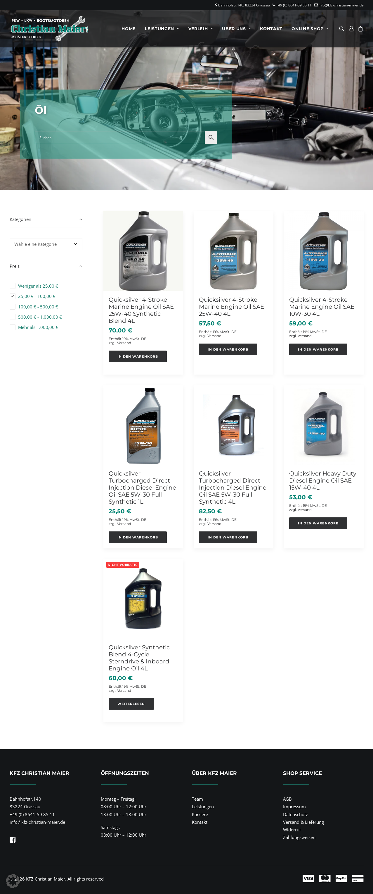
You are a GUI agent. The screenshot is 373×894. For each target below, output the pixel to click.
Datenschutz (295, 814)
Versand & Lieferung (303, 822)
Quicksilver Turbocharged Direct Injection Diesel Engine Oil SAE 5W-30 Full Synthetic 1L (142, 487)
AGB (287, 799)
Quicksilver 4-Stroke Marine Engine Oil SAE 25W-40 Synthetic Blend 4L (141, 310)
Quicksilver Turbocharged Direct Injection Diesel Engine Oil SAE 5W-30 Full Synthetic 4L (232, 487)
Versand (124, 343)
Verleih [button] (200, 28)
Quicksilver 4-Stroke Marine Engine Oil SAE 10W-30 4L (321, 306)
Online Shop (310, 28)
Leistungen (162, 28)
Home (129, 28)
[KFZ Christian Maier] (50, 29)
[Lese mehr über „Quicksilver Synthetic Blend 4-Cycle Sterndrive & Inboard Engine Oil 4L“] (131, 704)
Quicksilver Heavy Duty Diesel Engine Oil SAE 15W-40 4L (322, 480)
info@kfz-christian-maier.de (341, 5)
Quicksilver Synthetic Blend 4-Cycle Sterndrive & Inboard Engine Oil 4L (139, 658)
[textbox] (46, 244)
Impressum (294, 806)
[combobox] (46, 244)
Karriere (200, 814)
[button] (342, 28)
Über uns (236, 28)
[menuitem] (128, 28)
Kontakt (271, 28)
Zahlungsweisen (299, 837)
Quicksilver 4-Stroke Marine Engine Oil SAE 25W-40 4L (231, 306)
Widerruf (292, 830)
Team (197, 799)
